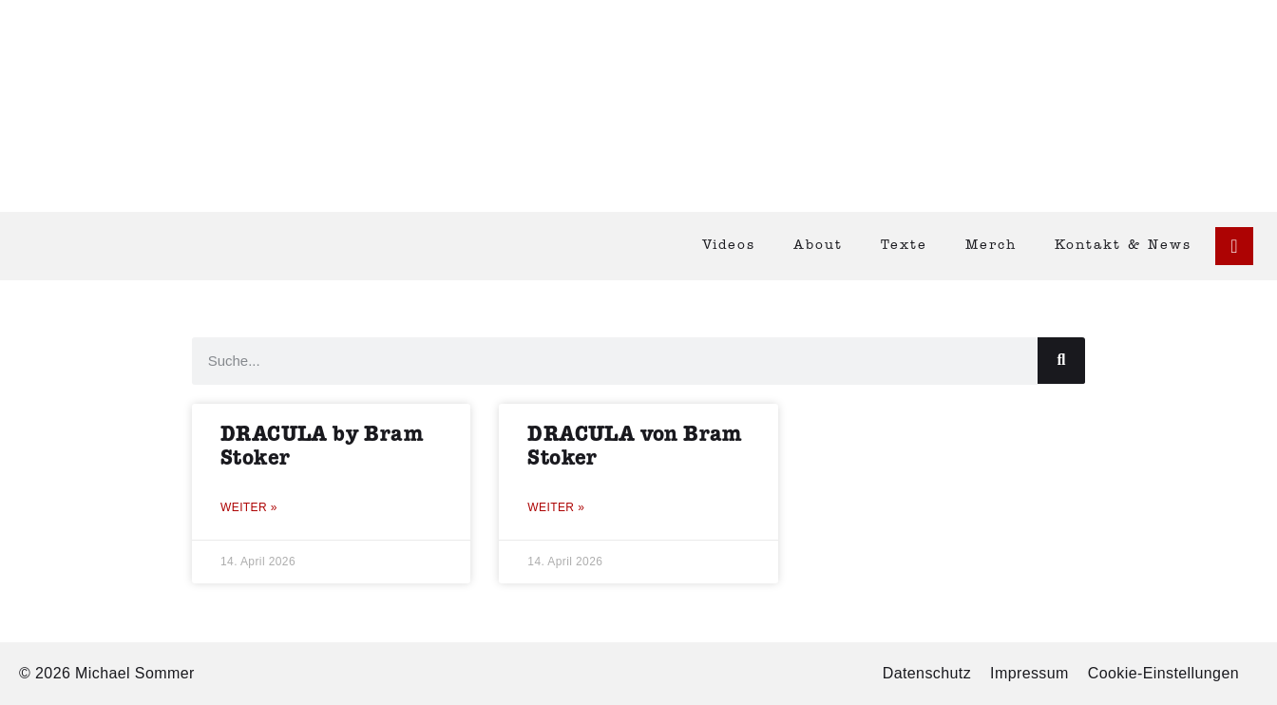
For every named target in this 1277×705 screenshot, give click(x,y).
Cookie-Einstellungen (1163, 673)
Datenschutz (927, 673)
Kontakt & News (1123, 245)
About (818, 245)
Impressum (1029, 673)
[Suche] (1061, 360)
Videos (728, 245)
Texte (904, 245)
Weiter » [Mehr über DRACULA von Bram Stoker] (555, 507)
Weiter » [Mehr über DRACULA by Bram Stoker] (248, 507)
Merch (991, 245)
